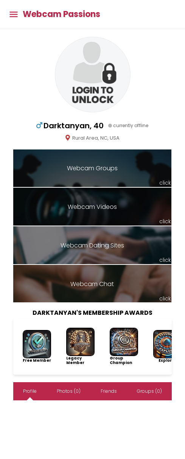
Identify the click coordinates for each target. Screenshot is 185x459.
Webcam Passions (61, 14)
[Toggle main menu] (14, 14)
